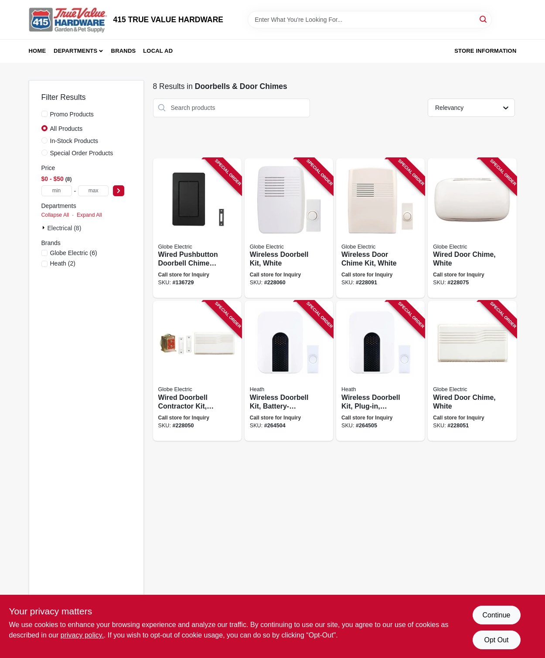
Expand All (89, 215)
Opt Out (496, 640)
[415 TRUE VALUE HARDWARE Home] (68, 19)
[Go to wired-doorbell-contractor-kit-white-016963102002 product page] (197, 371)
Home (37, 51)
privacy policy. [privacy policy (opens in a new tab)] (82, 635)
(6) (73, 252)
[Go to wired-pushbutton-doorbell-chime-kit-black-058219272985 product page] (197, 228)
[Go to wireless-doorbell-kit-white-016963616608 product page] (289, 228)
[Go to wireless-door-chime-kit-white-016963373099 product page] (380, 228)
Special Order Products (81, 153)
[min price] (56, 190)
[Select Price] (118, 190)
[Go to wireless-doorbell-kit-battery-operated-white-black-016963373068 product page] (289, 371)
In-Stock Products (74, 141)
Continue (496, 615)
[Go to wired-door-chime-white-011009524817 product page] (472, 228)
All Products (66, 128)
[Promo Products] (44, 114)
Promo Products (72, 114)
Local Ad (158, 51)
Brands (123, 51)
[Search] (483, 19)
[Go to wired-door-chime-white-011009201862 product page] (472, 371)
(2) (62, 263)
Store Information (485, 51)
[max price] (93, 190)
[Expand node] (44, 227)
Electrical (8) (65, 228)
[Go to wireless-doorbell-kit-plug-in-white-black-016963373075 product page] (380, 371)
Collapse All (55, 215)
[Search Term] (370, 19)
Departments (75, 51)
